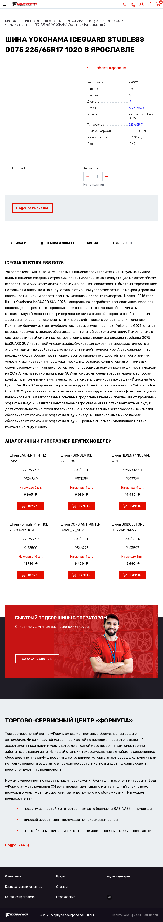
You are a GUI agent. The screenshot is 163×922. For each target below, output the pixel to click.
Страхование (65, 897)
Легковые (44, 21)
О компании (13, 876)
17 (130, 101)
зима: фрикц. (137, 108)
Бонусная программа (20, 897)
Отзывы (62, 887)
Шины (26, 21)
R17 (59, 21)
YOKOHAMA (75, 21)
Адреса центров (119, 876)
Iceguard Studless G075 (106, 21)
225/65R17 (136, 124)
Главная (11, 21)
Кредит (61, 876)
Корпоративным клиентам (23, 887)
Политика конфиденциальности (135, 915)
